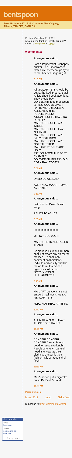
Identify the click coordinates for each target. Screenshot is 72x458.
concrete (7, 433)
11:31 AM (38, 367)
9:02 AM (38, 281)
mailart (13, 431)
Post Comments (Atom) (53, 404)
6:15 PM (38, 79)
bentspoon (21, 14)
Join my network (14, 438)
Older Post (64, 397)
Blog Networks (9, 419)
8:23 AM (38, 194)
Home (48, 397)
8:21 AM (38, 168)
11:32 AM (38, 386)
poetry (6, 431)
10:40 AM (38, 310)
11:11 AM (38, 329)
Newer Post (31, 397)
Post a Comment (33, 392)
